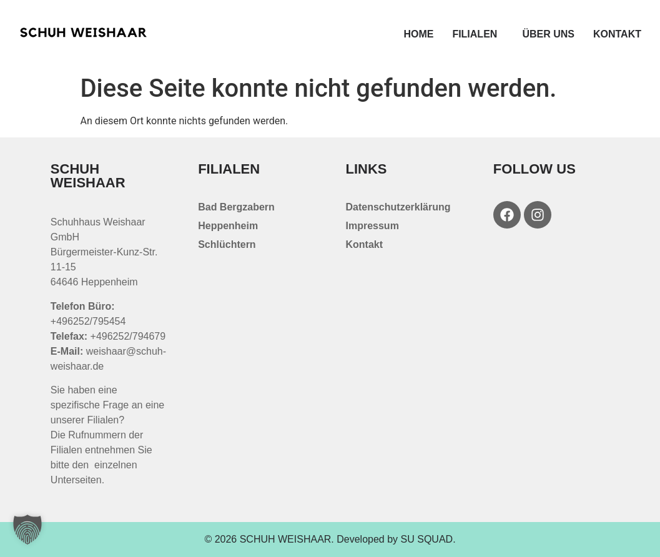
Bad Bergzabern (236, 207)
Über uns (548, 34)
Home (418, 34)
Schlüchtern (226, 244)
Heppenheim (228, 225)
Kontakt (617, 34)
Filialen (477, 34)
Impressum (372, 225)
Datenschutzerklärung (398, 207)
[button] (27, 529)
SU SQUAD (427, 539)
